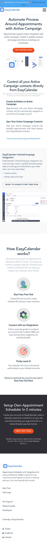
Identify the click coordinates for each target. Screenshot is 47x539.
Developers (7, 510)
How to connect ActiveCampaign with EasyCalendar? (23, 139)
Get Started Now (23, 50)
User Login (7, 493)
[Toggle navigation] (45, 10)
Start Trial (7, 488)
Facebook (8, 533)
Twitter (6, 529)
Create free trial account (20, 299)
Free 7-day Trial (23, 431)
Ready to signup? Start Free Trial (21, 184)
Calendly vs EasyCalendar (13, 520)
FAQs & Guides (9, 506)
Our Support (8, 502)
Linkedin (7, 537)
